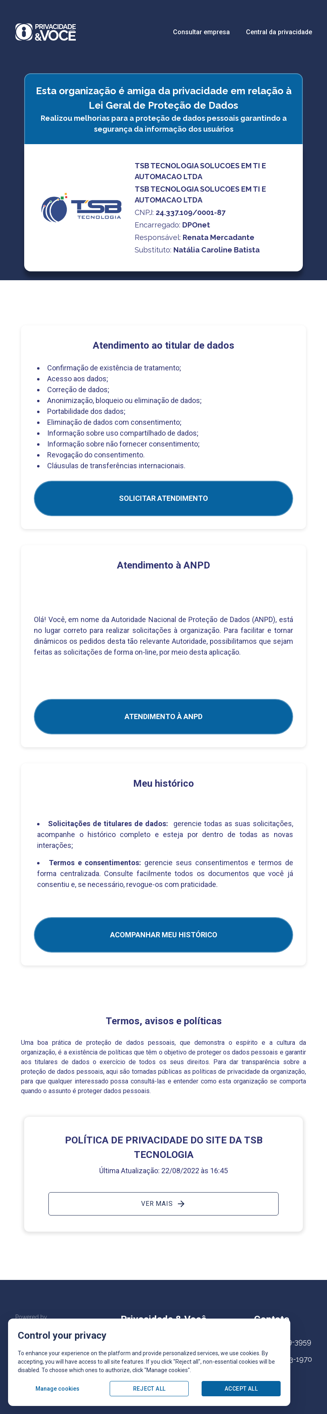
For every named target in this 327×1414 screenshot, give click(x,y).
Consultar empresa (201, 32)
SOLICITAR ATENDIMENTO (163, 498)
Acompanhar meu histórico (163, 934)
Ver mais (163, 1204)
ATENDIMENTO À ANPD (163, 716)
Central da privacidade (279, 32)
